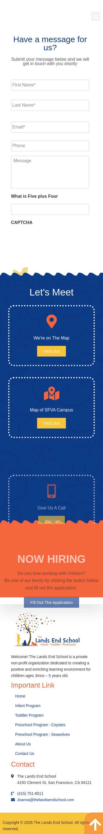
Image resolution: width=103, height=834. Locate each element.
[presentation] (52, 236)
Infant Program (28, 705)
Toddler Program (29, 715)
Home (20, 696)
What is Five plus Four (34, 191)
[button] (95, 16)
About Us (23, 744)
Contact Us (25, 753)
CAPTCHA (21, 217)
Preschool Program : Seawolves (42, 734)
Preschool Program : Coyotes (40, 725)
